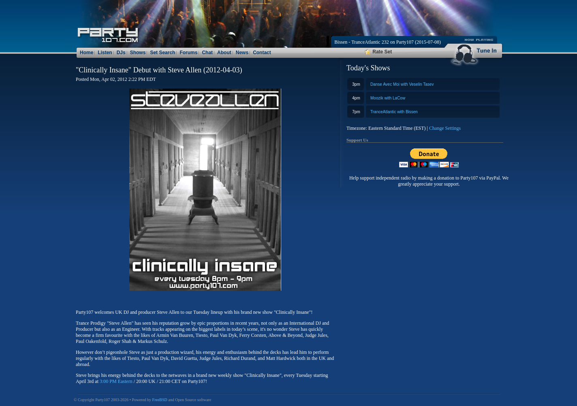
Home (86, 52)
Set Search (162, 52)
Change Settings (445, 128)
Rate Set (378, 52)
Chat (207, 52)
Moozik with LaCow (387, 98)
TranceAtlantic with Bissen (394, 112)
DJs (121, 52)
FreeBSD (159, 400)
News (242, 52)
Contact (262, 52)
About (224, 52)
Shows (138, 52)
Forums (188, 52)
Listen (105, 52)
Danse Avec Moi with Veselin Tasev (402, 84)
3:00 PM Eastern (116, 381)
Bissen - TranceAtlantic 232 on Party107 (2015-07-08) (387, 42)
